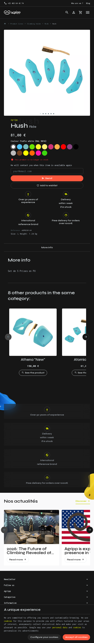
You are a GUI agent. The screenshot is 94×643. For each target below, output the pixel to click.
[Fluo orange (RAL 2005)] (32, 153)
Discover (81, 501)
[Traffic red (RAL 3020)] (63, 146)
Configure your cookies (44, 637)
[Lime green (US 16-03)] (32, 146)
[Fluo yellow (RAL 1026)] (25, 153)
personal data (59, 627)
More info (47, 247)
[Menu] (88, 12)
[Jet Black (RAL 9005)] (76, 146)
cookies (8, 621)
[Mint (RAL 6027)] (25, 146)
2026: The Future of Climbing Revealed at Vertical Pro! (29, 551)
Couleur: (28, 141)
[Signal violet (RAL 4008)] (69, 146)
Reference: (16, 230)
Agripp (14, 120)
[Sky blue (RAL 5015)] (19, 146)
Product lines (16, 24)
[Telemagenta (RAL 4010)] (51, 146)
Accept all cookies (76, 637)
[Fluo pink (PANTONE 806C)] (38, 153)
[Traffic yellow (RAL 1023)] (44, 146)
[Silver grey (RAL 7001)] (13, 153)
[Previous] (8, 337)
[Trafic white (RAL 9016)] (13, 146)
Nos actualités (21, 501)
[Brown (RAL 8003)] (19, 153)
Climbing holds (34, 24)
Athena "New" (33, 359)
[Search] (66, 12)
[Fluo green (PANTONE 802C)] (44, 153)
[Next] (85, 337)
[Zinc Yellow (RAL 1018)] (38, 146)
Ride (47, 24)
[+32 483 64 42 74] (13, 3)
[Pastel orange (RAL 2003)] (57, 146)
